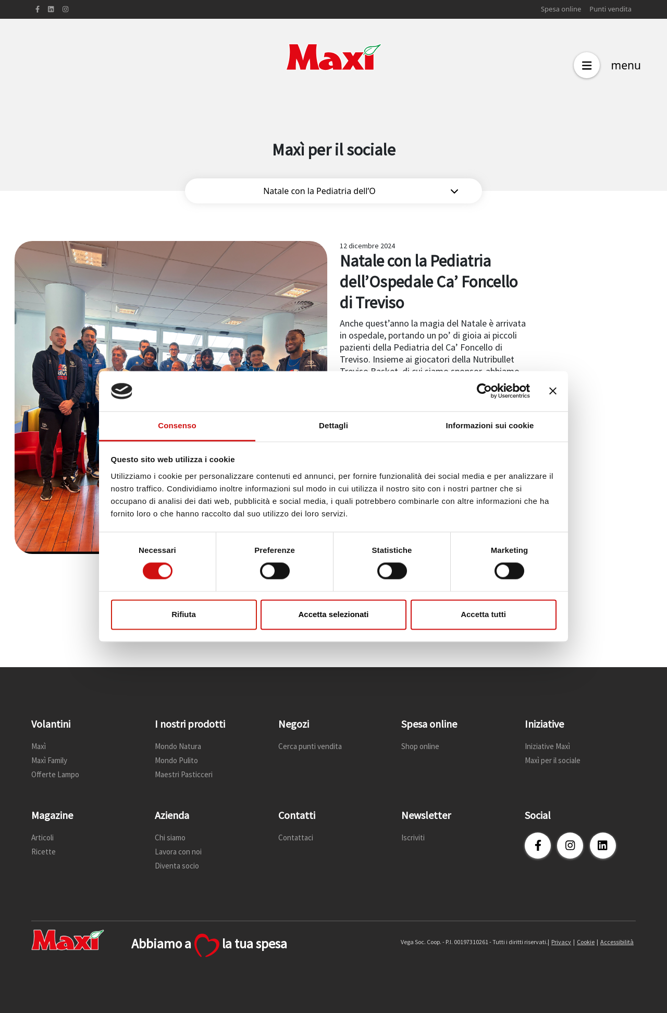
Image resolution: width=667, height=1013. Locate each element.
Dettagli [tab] (333, 425)
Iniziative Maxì (547, 746)
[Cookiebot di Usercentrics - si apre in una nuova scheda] (484, 391)
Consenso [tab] (177, 425)
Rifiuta (183, 614)
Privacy (561, 942)
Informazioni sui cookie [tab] (490, 425)
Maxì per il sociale (552, 760)
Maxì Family (49, 760)
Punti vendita (610, 9)
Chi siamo (170, 837)
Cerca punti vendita (310, 746)
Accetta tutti (483, 614)
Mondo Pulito (176, 760)
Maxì (38, 746)
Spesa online (561, 9)
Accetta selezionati (333, 614)
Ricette (43, 852)
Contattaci (295, 837)
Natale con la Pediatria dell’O (360, 191)
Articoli (42, 837)
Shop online (420, 746)
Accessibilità (617, 942)
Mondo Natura (178, 746)
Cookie (586, 942)
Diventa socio (177, 866)
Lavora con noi (178, 852)
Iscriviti (413, 837)
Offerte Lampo (55, 774)
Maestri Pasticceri (184, 774)
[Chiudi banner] (553, 391)
